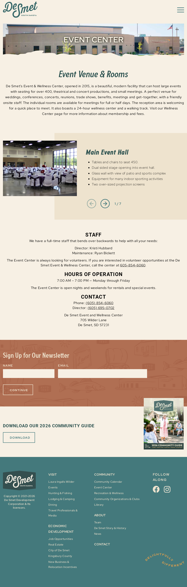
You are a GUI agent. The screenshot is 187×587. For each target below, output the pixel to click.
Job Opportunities (60, 539)
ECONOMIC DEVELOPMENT (61, 529)
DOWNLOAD (20, 438)
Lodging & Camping (61, 499)
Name (8, 366)
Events (53, 487)
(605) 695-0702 (101, 308)
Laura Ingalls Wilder (61, 481)
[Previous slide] (91, 204)
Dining (52, 504)
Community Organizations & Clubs (117, 499)
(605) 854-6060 (99, 303)
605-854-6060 (132, 265)
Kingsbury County (60, 556)
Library (99, 504)
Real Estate (56, 544)
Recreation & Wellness (109, 493)
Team (97, 522)
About (100, 515)
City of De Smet (58, 550)
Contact (102, 544)
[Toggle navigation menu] (180, 9)
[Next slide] (105, 204)
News (97, 534)
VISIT (52, 474)
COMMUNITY (104, 474)
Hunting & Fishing (60, 493)
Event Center (103, 487)
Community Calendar (108, 481)
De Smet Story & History (110, 528)
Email (63, 366)
